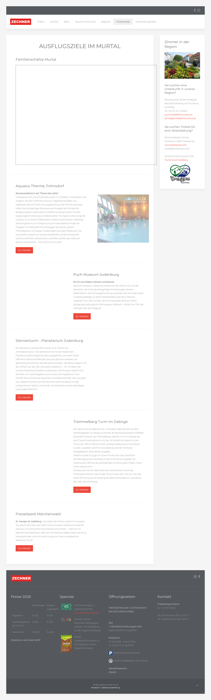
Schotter (54, 21)
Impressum (95, 688)
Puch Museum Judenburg (96, 274)
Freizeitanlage (123, 21)
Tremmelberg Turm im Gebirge (100, 422)
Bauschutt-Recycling (85, 21)
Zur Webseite (24, 250)
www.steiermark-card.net (86, 613)
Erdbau (40, 21)
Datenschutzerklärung (111, 688)
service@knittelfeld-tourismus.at (180, 118)
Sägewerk (106, 21)
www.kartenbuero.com (176, 145)
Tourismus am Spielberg (176, 160)
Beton (67, 21)
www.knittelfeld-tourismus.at (179, 114)
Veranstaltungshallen (145, 21)
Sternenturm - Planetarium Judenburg (49, 341)
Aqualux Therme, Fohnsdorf (40, 186)
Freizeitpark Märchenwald (38, 514)
